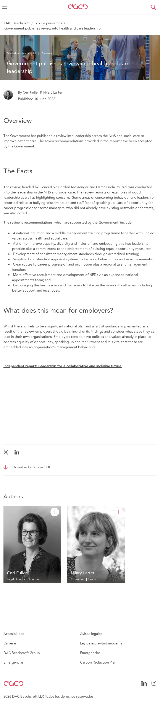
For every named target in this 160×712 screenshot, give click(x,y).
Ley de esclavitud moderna (101, 643)
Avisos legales (91, 633)
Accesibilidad (13, 633)
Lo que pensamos (48, 23)
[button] (153, 7)
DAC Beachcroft (17, 23)
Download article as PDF (32, 467)
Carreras (10, 643)
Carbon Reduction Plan (98, 662)
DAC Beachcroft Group (21, 653)
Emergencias (13, 662)
